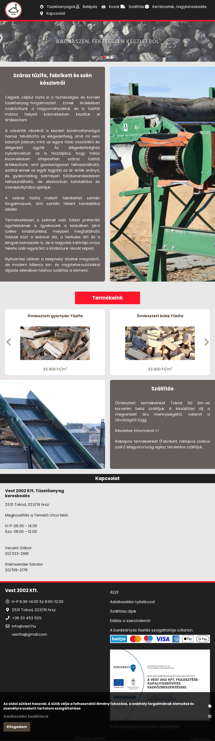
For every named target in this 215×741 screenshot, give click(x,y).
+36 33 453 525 (27, 618)
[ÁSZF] (160, 592)
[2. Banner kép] (107, 59)
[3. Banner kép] (111, 59)
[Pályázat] (160, 686)
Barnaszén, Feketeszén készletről (107, 41)
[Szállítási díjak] (160, 611)
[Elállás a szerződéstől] (160, 620)
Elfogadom (17, 726)
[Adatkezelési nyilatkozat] (160, 602)
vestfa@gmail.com (29, 634)
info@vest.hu (24, 626)
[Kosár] (110, 6)
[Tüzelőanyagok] (57, 6)
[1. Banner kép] (103, 59)
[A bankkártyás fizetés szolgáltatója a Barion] (160, 634)
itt (157, 430)
